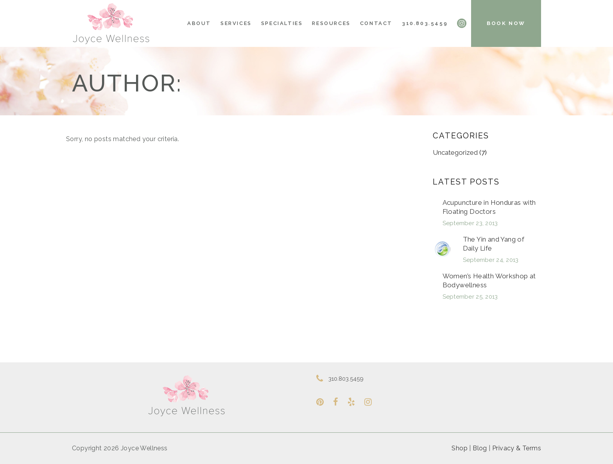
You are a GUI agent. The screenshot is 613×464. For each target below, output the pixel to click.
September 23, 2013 (470, 223)
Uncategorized (455, 152)
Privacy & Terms (516, 448)
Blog (480, 448)
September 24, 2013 (491, 259)
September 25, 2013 (470, 296)
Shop (460, 448)
